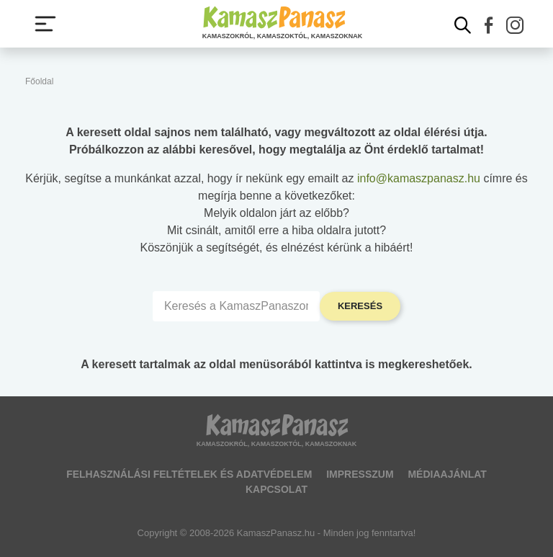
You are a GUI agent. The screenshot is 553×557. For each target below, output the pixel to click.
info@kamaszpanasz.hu (418, 178)
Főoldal (39, 81)
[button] (489, 25)
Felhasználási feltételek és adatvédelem (189, 474)
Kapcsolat (276, 489)
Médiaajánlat (447, 474)
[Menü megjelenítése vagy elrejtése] (45, 24)
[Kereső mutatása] (463, 25)
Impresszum (359, 474)
